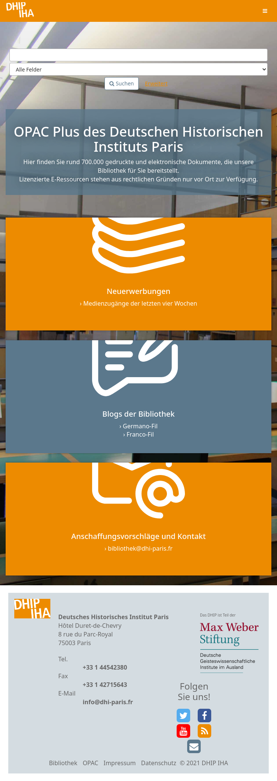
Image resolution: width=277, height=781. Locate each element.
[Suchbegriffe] (138, 55)
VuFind (20, 11)
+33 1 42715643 (105, 685)
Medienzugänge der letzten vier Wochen (140, 303)
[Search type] (138, 69)
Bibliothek (63, 763)
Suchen (121, 83)
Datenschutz (158, 763)
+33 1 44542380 (105, 667)
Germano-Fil (140, 426)
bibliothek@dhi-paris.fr (140, 548)
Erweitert (156, 83)
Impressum (119, 763)
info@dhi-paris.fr (108, 702)
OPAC (90, 763)
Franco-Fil (140, 434)
